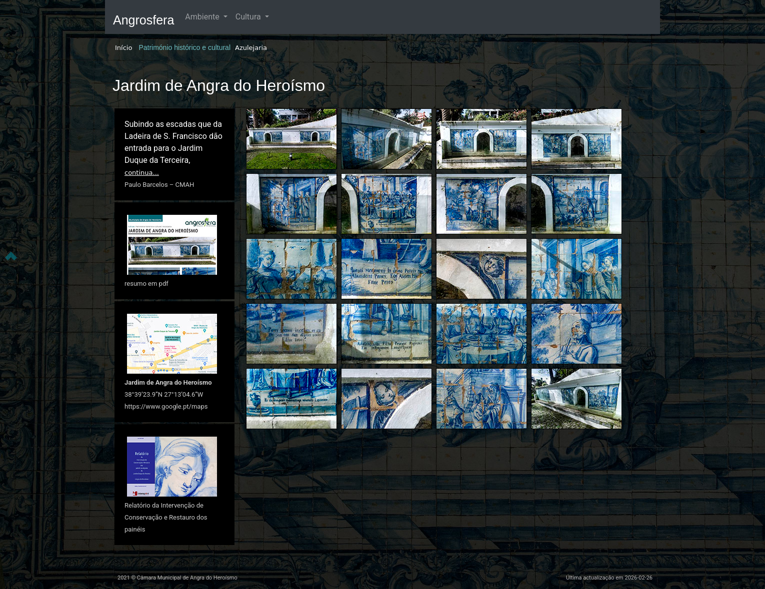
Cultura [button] (249, 16)
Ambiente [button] (203, 16)
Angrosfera (143, 20)
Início (123, 47)
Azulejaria (251, 47)
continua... (141, 172)
